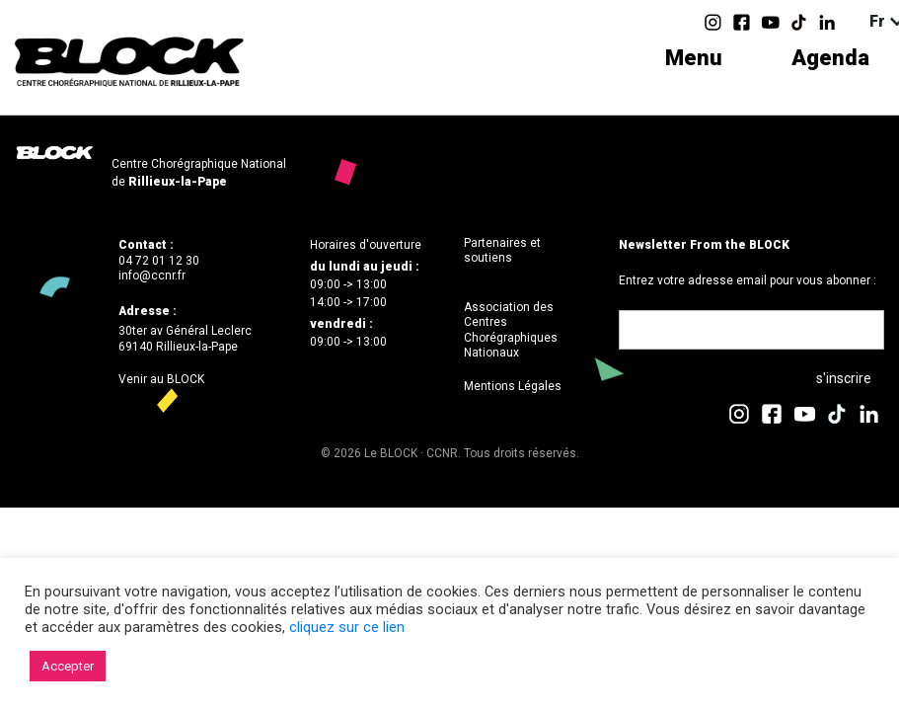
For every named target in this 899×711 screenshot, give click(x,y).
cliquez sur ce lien (347, 627)
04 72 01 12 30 (158, 261)
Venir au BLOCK (161, 379)
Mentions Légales (513, 386)
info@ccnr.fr (152, 275)
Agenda (830, 57)
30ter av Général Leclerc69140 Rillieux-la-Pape (185, 339)
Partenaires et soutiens (502, 251)
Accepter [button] (67, 666)
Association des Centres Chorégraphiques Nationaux (511, 330)
